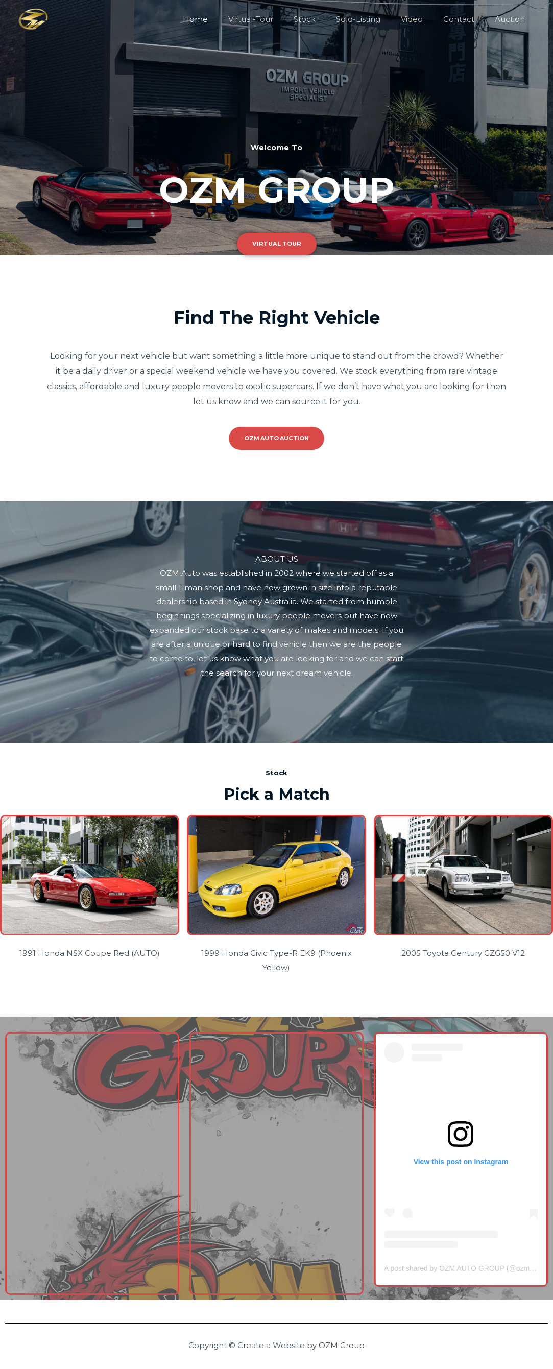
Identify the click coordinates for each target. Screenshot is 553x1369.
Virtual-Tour (278, 19)
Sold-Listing (376, 19)
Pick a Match (276, 793)
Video (425, 19)
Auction (512, 19)
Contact (466, 19)
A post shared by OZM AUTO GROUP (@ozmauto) (465, 1268)
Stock (328, 19)
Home (228, 19)
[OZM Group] (33, 18)
